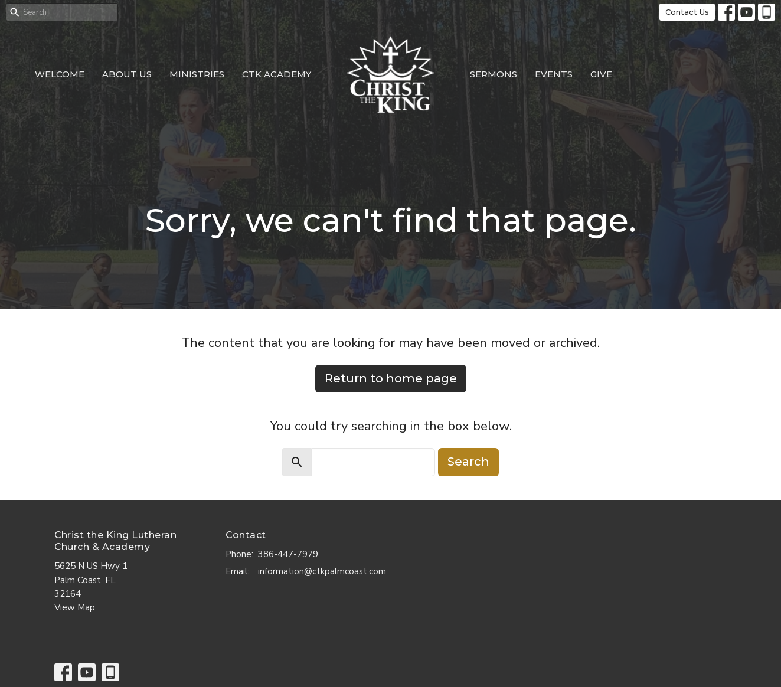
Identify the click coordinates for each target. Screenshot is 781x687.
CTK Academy (276, 74)
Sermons (493, 74)
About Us (127, 74)
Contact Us (687, 12)
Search (468, 461)
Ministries (196, 74)
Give (601, 74)
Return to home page (391, 378)
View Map (74, 607)
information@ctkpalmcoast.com (322, 571)
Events (554, 74)
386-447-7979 (288, 554)
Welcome (59, 74)
